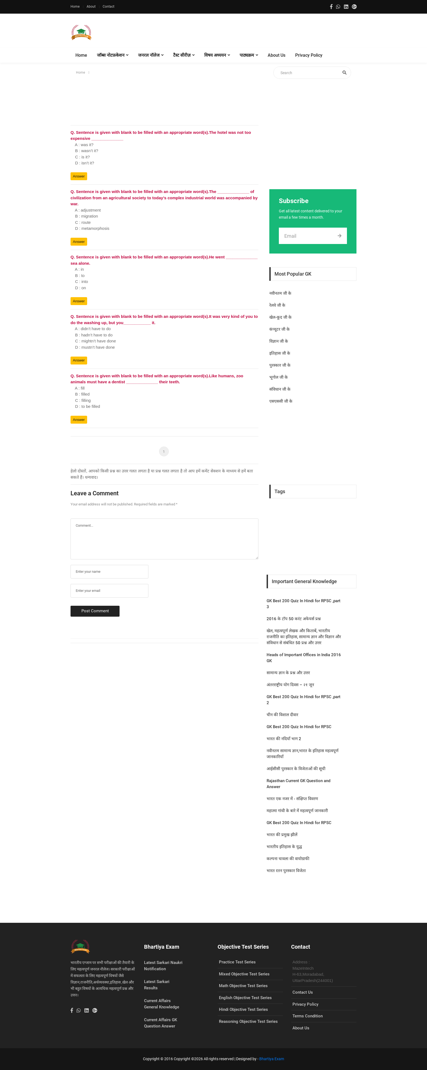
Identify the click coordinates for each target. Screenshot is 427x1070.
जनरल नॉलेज (149, 55)
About (91, 6)
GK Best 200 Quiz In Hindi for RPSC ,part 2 (303, 699)
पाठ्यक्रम (247, 55)
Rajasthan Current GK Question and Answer (298, 783)
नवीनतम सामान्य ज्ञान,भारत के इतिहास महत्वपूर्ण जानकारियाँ (302, 753)
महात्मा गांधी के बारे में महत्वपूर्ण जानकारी (297, 810)
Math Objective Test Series (243, 985)
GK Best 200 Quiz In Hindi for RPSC (299, 726)
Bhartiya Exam (271, 1059)
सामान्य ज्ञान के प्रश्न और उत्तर (288, 672)
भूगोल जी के (278, 377)
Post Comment (95, 610)
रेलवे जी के (277, 305)
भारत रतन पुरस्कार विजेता (286, 870)
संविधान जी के (280, 389)
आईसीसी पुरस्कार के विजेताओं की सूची (296, 768)
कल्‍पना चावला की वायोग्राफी (288, 858)
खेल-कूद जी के (280, 317)
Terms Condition (307, 1016)
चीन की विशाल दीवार (282, 714)
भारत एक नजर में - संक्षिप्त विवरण (292, 798)
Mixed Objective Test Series (244, 974)
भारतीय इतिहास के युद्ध (284, 846)
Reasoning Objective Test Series (248, 1021)
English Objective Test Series (245, 997)
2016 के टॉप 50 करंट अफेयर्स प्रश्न (294, 618)
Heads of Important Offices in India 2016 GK (304, 657)
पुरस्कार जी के (280, 365)
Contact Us (302, 992)
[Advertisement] (257, 32)
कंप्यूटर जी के (279, 329)
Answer (79, 176)
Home (75, 6)
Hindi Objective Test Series (243, 1009)
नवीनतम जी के (280, 293)
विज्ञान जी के (278, 341)
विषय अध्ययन (215, 55)
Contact (108, 6)
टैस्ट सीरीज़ (182, 55)
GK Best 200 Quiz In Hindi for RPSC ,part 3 (303, 603)
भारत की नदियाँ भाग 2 (284, 738)
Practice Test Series (237, 962)
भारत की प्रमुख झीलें (282, 834)
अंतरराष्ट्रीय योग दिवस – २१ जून (290, 684)
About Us (276, 55)
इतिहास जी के (279, 353)
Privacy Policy (308, 55)
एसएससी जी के (280, 401)
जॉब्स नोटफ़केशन (110, 55)
